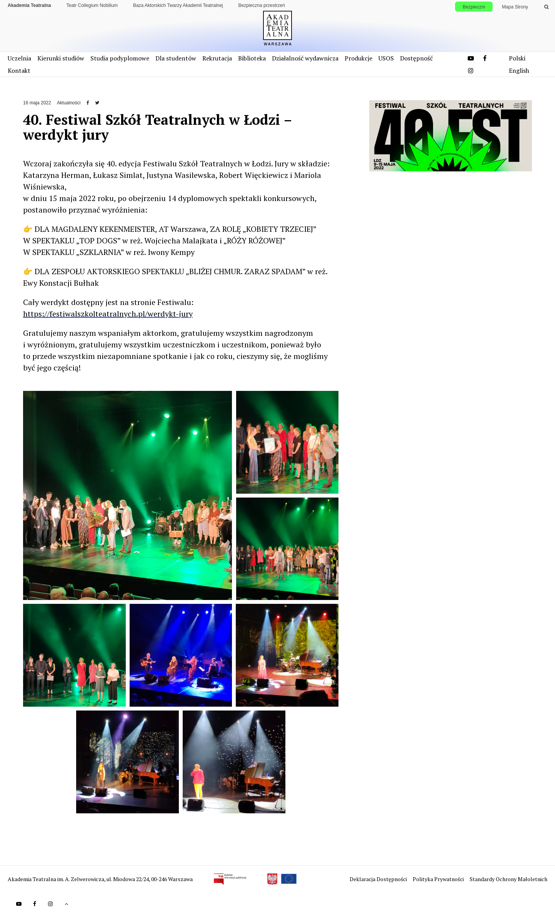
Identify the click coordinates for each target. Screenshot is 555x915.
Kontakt (19, 70)
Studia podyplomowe (119, 58)
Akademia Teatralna (29, 5)
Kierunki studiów (60, 58)
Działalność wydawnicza (305, 58)
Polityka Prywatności (439, 879)
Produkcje (358, 58)
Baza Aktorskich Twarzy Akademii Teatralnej (178, 5)
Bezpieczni (474, 7)
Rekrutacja (217, 58)
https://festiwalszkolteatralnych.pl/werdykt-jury (108, 313)
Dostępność (416, 58)
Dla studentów (175, 58)
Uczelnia (19, 58)
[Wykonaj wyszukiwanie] (546, 7)
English (519, 70)
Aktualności (68, 103)
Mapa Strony (515, 7)
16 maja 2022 (37, 103)
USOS (386, 58)
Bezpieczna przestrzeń (261, 5)
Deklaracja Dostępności (379, 879)
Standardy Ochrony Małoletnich (508, 879)
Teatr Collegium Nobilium (92, 5)
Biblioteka (252, 58)
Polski (517, 58)
